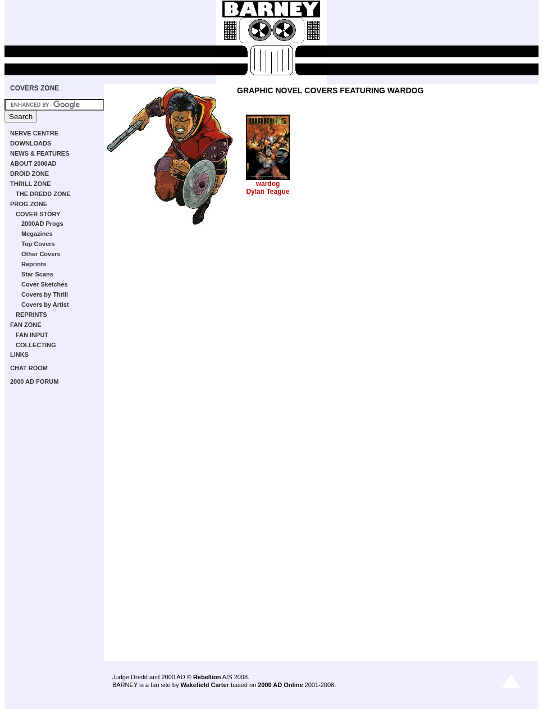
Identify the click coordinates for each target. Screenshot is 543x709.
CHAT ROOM (29, 368)
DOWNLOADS (30, 143)
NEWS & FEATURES (40, 153)
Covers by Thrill (44, 294)
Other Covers (41, 254)
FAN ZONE (26, 324)
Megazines (37, 233)
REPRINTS (31, 314)
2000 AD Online (280, 684)
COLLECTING (36, 345)
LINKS (19, 354)
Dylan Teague (267, 192)
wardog (268, 184)
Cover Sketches (44, 284)
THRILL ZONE (30, 183)
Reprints (34, 264)
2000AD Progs (42, 223)
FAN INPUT (32, 334)
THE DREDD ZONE (43, 193)
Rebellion (207, 677)
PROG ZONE (28, 204)
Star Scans (37, 274)
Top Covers (38, 243)
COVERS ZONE (34, 88)
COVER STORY (38, 214)
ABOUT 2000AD (33, 163)
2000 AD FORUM (34, 381)
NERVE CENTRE (34, 133)
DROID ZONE (29, 173)
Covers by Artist (45, 304)
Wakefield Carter (204, 684)
